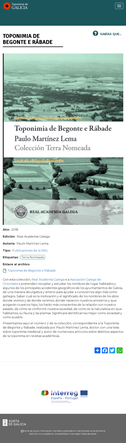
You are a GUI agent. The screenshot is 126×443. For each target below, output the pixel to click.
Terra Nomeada (32, 257)
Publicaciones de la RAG (30, 250)
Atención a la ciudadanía (41, 434)
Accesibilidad (61, 434)
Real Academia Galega (47, 279)
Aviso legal (75, 434)
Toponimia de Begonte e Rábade (31, 270)
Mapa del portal (88, 434)
